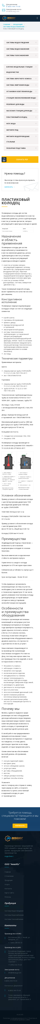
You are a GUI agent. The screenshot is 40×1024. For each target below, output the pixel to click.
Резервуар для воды (15, 104)
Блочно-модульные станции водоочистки (19, 69)
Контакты (8, 889)
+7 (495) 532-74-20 (15, 965)
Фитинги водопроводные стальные (17, 139)
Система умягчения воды (17, 85)
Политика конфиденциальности (15, 1018)
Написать (9, 187)
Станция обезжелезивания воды (21, 98)
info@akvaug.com (12, 11)
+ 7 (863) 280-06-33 (15, 943)
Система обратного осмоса (18, 79)
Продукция (18, 24)
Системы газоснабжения (17, 55)
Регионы (8, 897)
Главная (6, 24)
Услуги (7, 884)
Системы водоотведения (17, 43)
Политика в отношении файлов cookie (23, 1019)
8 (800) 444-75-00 (13, 6)
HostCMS (20, 1015)
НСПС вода (11, 124)
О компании (9, 876)
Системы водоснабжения (13, 27)
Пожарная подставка (16, 148)
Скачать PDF (22, 159)
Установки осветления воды (19, 91)
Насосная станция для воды (19, 111)
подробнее (9, 856)
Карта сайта (9, 893)
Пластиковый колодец (16, 117)
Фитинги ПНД (12, 130)
